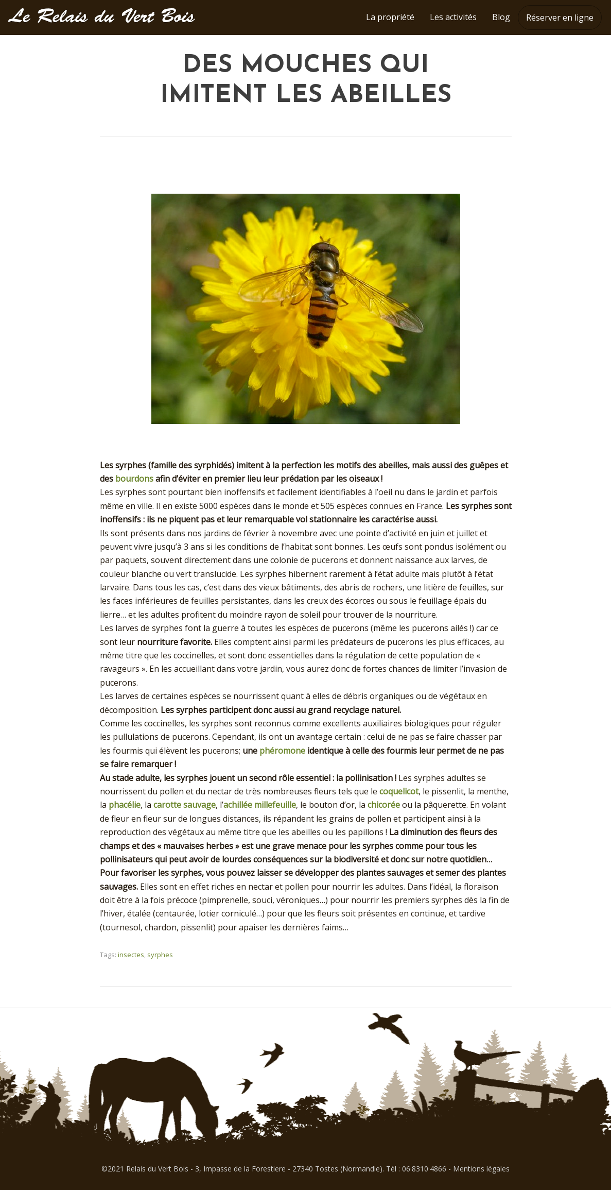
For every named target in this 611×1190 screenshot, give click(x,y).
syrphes (160, 954)
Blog (501, 17)
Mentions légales (481, 1169)
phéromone (282, 750)
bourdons (134, 478)
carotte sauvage (184, 804)
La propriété (390, 17)
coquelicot (398, 791)
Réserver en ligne (559, 17)
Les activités (453, 17)
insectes (131, 954)
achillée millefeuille (259, 804)
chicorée (384, 804)
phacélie (125, 804)
